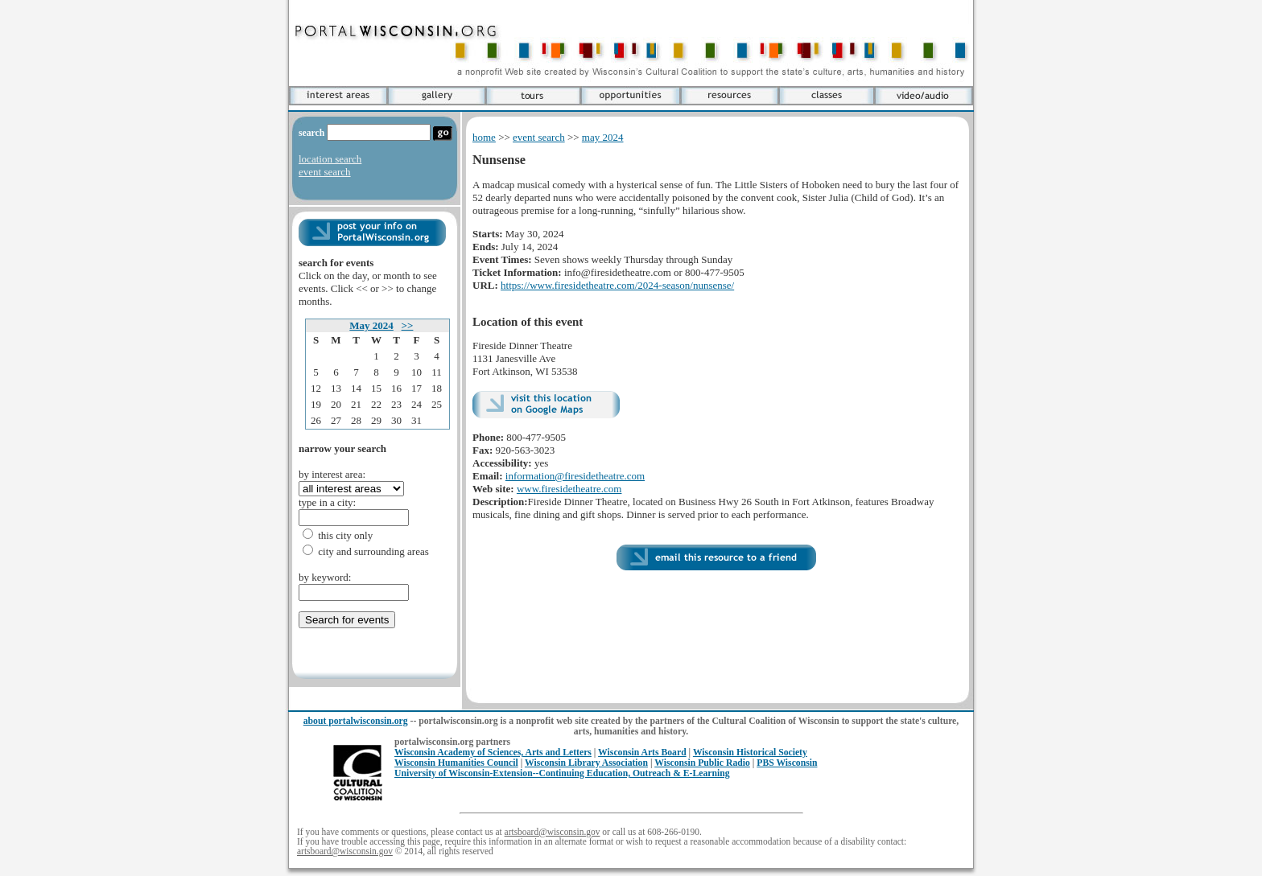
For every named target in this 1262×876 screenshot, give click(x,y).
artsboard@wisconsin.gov (552, 832)
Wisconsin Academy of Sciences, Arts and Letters (493, 752)
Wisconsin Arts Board (642, 752)
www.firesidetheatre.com (569, 489)
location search (330, 159)
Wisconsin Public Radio (702, 763)
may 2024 (603, 137)
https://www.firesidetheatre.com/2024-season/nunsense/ (617, 285)
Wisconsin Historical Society (750, 752)
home (484, 137)
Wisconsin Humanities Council (456, 763)
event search (325, 172)
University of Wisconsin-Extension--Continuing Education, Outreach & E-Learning (562, 773)
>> (408, 325)
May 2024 (371, 325)
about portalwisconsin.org (355, 721)
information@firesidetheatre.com (575, 476)
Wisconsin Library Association (586, 763)
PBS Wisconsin (787, 763)
